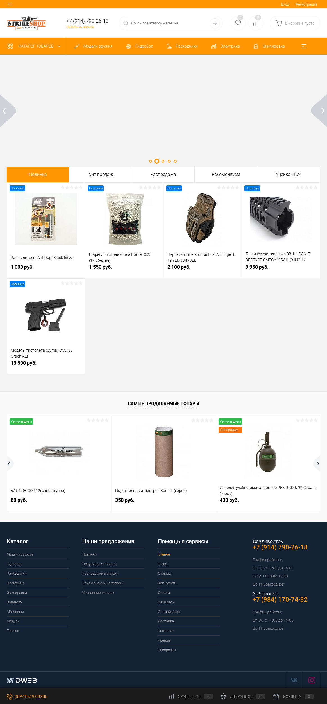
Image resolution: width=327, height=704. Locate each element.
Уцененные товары (98, 592)
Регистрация (306, 4)
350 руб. (124, 500)
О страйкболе (169, 612)
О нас (162, 564)
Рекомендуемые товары (103, 583)
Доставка (166, 621)
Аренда (164, 640)
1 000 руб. (46, 270)
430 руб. (229, 500)
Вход (285, 4)
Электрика (16, 583)
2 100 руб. (202, 270)
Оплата (164, 592)
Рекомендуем (226, 174)
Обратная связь (27, 696)
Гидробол (14, 564)
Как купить (167, 583)
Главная (164, 554)
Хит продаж (100, 174)
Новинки (89, 554)
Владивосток (268, 541)
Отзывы (165, 573)
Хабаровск (265, 594)
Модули (13, 621)
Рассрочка (167, 650)
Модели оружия (20, 554)
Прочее (13, 631)
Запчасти (14, 602)
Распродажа (163, 174)
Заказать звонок (80, 27)
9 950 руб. (281, 270)
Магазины (15, 612)
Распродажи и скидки (100, 573)
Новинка (38, 174)
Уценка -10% (288, 174)
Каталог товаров (35, 46)
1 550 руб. (124, 270)
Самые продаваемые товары (163, 403)
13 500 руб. (46, 366)
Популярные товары (99, 564)
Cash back (166, 602)
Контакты (166, 631)
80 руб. (19, 500)
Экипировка (17, 592)
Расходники (16, 573)
